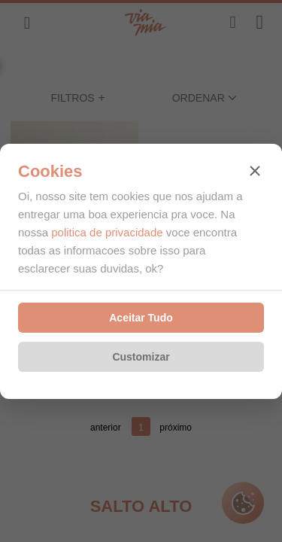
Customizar (140, 357)
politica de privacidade (106, 232)
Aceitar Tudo (141, 318)
